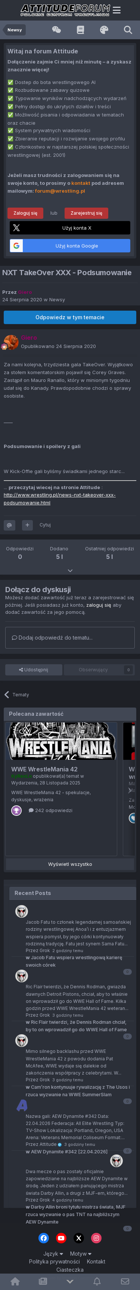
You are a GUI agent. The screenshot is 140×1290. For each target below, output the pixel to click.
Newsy (57, 299)
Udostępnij (33, 670)
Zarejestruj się (86, 213)
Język (53, 1253)
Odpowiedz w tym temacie (70, 317)
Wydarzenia (24, 783)
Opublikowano (58, 346)
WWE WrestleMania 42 (44, 769)
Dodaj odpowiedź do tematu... (52, 637)
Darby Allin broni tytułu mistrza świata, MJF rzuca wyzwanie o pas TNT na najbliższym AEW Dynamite (75, 1214)
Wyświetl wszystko (70, 864)
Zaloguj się (25, 213)
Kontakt (96, 1261)
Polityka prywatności (54, 1261)
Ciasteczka (70, 1269)
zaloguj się (98, 605)
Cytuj (45, 525)
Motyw (80, 1253)
